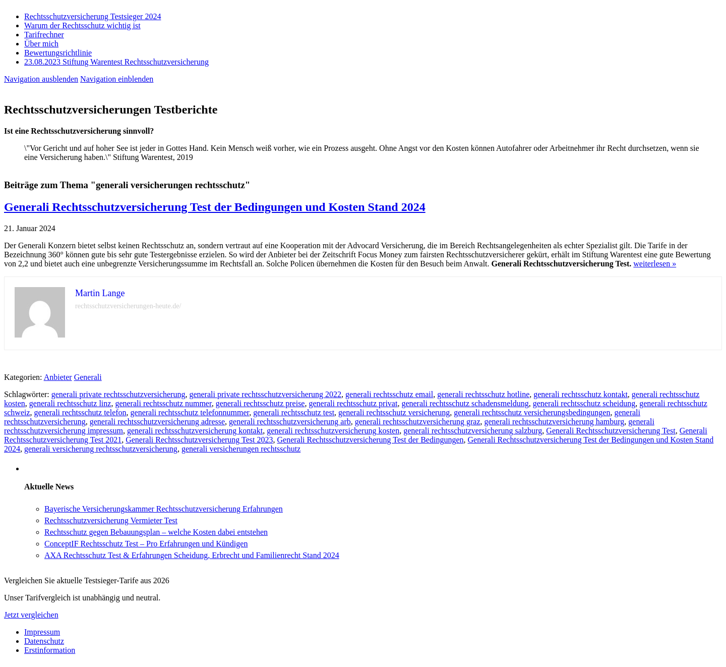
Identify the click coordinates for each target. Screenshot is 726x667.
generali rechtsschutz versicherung (394, 412)
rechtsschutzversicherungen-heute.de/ (128, 306)
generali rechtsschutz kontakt (580, 394)
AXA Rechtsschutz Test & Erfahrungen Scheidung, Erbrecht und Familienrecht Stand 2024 (191, 555)
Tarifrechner (44, 34)
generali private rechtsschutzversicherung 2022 (265, 394)
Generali (88, 377)
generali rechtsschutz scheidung (584, 403)
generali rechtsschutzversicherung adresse (157, 421)
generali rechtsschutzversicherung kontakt (195, 430)
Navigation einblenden (116, 79)
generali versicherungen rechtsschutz (241, 448)
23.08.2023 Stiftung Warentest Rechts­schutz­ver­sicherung (116, 62)
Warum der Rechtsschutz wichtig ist (82, 25)
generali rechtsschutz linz (70, 403)
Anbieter (58, 377)
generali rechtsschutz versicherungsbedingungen (532, 412)
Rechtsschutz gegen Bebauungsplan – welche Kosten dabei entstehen (156, 532)
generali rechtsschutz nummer (163, 403)
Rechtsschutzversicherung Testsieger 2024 (92, 16)
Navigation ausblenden (41, 79)
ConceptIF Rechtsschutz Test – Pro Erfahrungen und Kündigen (146, 543)
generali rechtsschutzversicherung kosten (333, 430)
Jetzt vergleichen (31, 614)
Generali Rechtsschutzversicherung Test (610, 430)
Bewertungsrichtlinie (58, 52)
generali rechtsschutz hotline (483, 394)
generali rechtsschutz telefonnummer (190, 412)
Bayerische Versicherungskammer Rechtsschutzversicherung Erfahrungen (163, 509)
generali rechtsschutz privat (353, 403)
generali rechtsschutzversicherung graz (417, 421)
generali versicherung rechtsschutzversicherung (100, 448)
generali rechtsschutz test (293, 412)
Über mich (41, 43)
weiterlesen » (654, 263)
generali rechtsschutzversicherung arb (290, 421)
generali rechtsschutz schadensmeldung (464, 403)
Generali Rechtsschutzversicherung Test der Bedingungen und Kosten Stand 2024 (215, 206)
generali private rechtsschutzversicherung (118, 394)
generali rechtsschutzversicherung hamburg (554, 421)
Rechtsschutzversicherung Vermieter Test (110, 520)
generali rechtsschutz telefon (80, 412)
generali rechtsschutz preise (260, 403)
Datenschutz (44, 641)
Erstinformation (49, 650)
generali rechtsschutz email (389, 394)
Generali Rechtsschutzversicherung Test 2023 (199, 439)
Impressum (42, 632)
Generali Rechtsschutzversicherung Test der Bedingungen (370, 439)
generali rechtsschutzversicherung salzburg (472, 430)
